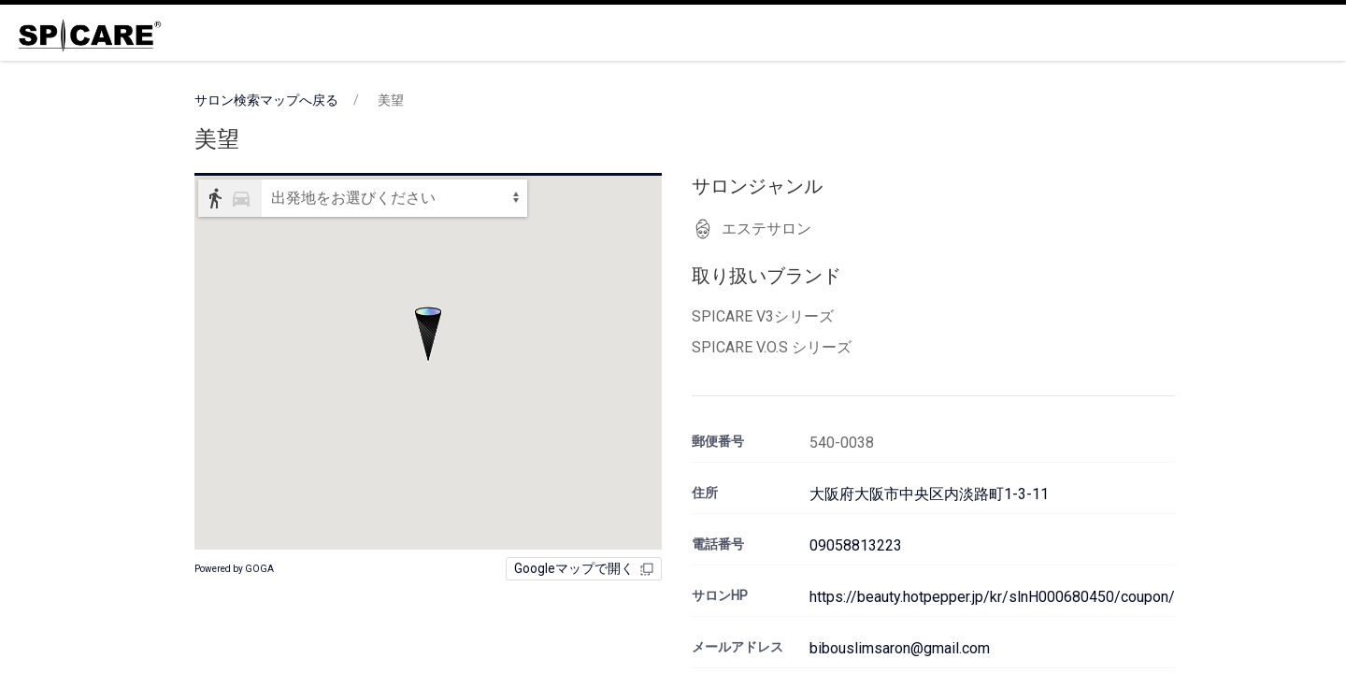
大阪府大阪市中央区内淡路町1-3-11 (929, 494)
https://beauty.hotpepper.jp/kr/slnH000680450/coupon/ (992, 597)
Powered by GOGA (234, 569)
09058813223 (855, 545)
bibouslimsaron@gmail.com (899, 648)
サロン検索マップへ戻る (266, 100)
